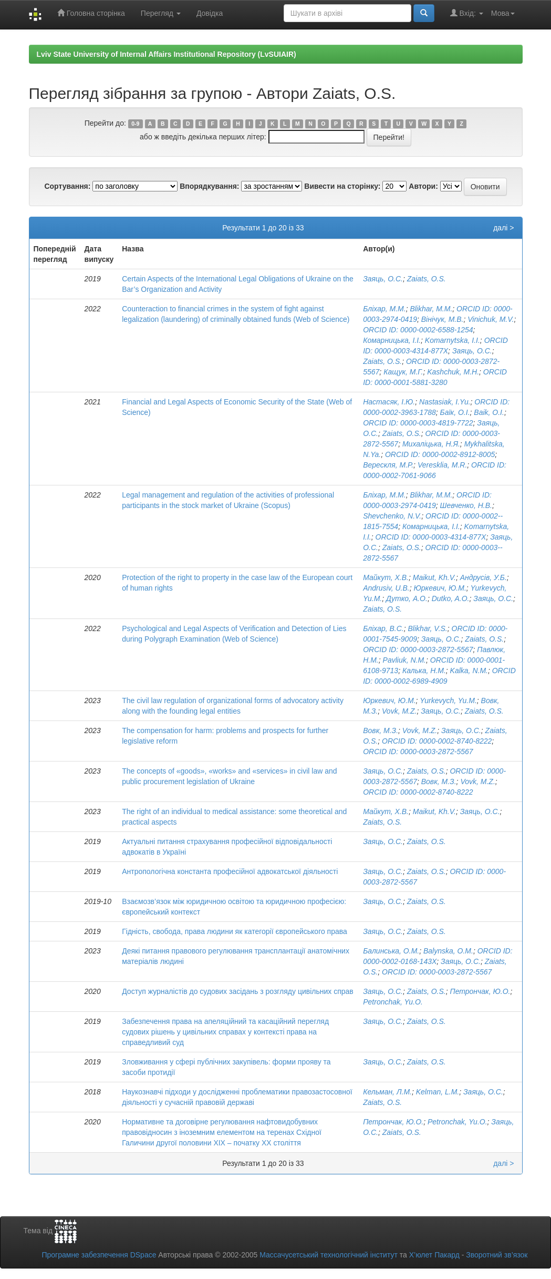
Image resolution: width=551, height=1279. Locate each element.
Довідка (209, 13)
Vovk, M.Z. (399, 711)
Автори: (423, 186)
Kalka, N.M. (469, 670)
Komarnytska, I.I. (452, 340)
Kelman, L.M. (437, 1092)
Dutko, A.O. (451, 598)
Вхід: (466, 12)
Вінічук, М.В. (442, 319)
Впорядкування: (209, 186)
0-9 (135, 123)
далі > (503, 228)
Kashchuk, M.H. (453, 372)
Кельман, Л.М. (387, 1092)
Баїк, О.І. (455, 412)
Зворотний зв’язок (496, 1255)
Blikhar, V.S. (428, 628)
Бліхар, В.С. (383, 628)
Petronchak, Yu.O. (393, 1002)
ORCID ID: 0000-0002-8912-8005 (440, 454)
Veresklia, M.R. (442, 465)
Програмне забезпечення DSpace (98, 1255)
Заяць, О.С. (383, 279)
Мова (503, 13)
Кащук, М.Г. (403, 372)
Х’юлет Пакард (434, 1255)
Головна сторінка (91, 12)
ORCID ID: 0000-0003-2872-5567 (418, 649)
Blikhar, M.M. (431, 308)
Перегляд (161, 13)
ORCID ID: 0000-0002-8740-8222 (437, 741)
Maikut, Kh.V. (434, 577)
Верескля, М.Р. (388, 465)
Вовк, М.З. (380, 730)
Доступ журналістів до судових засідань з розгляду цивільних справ (238, 991)
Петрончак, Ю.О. (480, 991)
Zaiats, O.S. (426, 279)
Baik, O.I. (489, 412)
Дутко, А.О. (407, 598)
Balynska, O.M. (448, 951)
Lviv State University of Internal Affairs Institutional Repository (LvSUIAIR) (166, 54)
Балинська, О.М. (391, 951)
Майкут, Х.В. (386, 577)
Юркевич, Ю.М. (439, 588)
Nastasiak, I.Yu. (445, 402)
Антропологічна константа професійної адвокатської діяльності (230, 871)
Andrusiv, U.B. (386, 588)
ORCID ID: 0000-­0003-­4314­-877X (431, 537)
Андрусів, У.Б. (483, 577)
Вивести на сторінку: (342, 186)
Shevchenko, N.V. (392, 516)
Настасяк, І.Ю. (389, 402)
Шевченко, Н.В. (466, 505)
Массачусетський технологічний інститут (328, 1255)
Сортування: (67, 186)
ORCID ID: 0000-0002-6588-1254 (418, 330)
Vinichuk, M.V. (490, 319)
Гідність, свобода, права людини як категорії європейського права (234, 931)
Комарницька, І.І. (392, 340)
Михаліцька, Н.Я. (431, 444)
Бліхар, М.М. (384, 308)
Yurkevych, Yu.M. (448, 700)
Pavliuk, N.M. (404, 660)
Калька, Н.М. (424, 670)
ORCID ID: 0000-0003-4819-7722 (418, 423)
